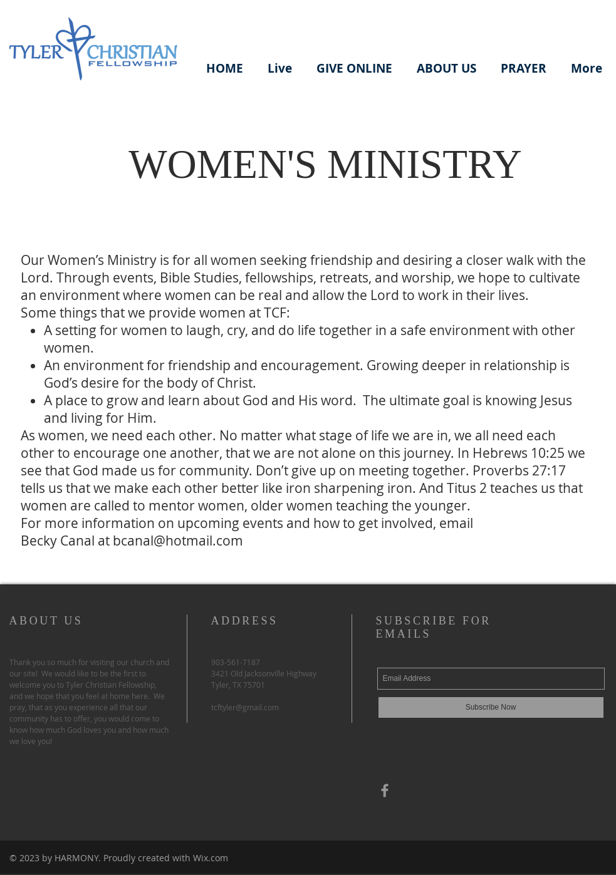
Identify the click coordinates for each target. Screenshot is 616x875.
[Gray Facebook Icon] (385, 790)
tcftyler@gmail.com (245, 707)
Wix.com (210, 858)
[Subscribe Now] (491, 707)
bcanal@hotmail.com (178, 540)
